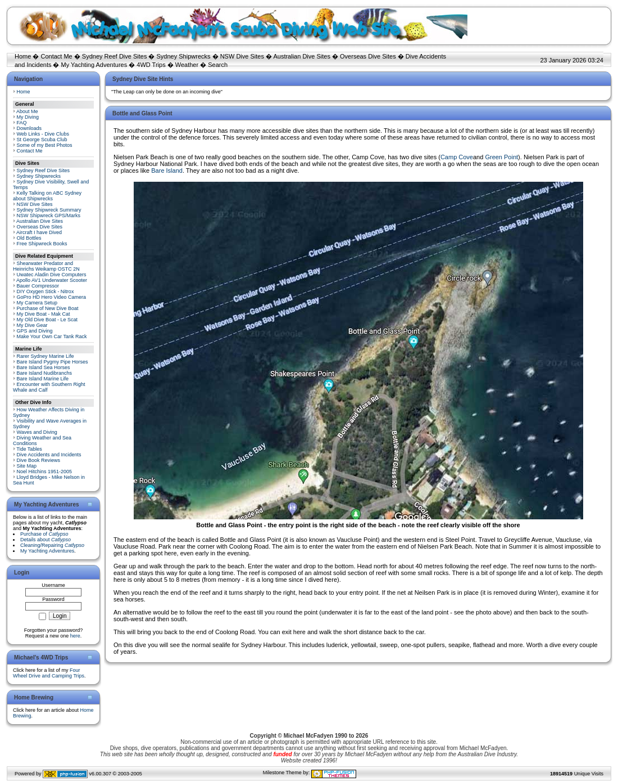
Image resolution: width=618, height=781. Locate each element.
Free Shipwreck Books (42, 243)
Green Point (501, 157)
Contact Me (56, 56)
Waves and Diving (37, 432)
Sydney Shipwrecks (184, 56)
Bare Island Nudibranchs (44, 373)
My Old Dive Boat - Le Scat (47, 319)
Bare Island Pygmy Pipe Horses (52, 362)
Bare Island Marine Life (43, 378)
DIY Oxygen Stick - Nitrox (45, 291)
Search (218, 64)
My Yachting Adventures (94, 64)
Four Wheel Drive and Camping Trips (48, 673)
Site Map (27, 466)
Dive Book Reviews (39, 460)
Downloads (29, 128)
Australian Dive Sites (301, 56)
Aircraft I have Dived (39, 232)
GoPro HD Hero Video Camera (51, 297)
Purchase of (44, 534)
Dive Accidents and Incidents (49, 454)
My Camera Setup (37, 303)
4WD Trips (151, 64)
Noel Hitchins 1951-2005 (44, 471)
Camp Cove (456, 157)
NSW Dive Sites (242, 56)
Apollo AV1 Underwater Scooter (51, 280)
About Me (27, 111)
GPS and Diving (35, 331)
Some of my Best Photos (44, 145)
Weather (186, 64)
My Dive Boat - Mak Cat (43, 314)
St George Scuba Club (42, 139)
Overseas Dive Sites (368, 56)
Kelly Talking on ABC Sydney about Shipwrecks (47, 195)
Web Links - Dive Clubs (43, 134)
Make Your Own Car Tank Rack (52, 336)
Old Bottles (29, 238)
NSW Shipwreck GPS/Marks (49, 215)
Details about (45, 539)
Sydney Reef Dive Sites (114, 56)
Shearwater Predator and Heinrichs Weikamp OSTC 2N (46, 266)
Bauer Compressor (38, 286)
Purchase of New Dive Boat (48, 308)
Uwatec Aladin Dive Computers (52, 274)
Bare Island (167, 170)
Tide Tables (29, 449)
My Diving (28, 117)
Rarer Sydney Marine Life (45, 356)
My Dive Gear (32, 325)
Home (23, 56)
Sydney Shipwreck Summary (49, 210)
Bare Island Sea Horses (43, 367)
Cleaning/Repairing (52, 545)
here (75, 636)
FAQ (22, 122)
